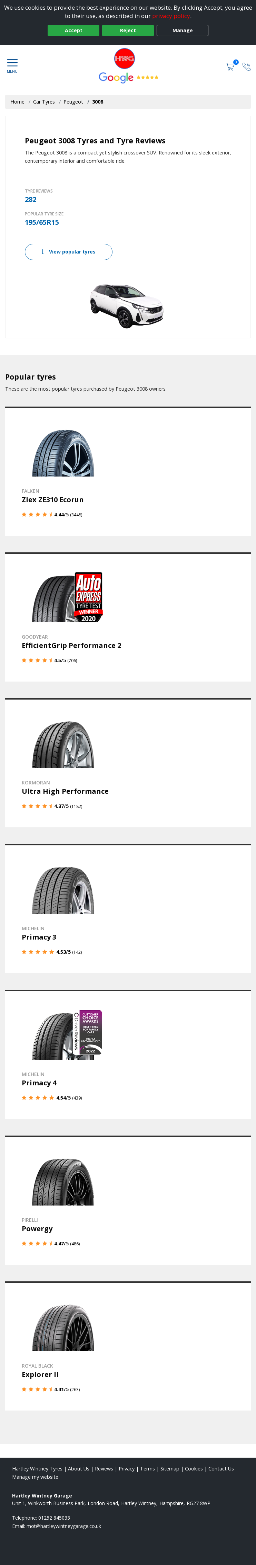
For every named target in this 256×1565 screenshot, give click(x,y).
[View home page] (128, 58)
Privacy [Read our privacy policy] (127, 1468)
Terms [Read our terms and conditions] (147, 1468)
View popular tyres (69, 251)
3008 (97, 101)
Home (17, 101)
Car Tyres (44, 101)
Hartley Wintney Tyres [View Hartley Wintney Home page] (37, 1468)
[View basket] (231, 66)
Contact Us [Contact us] (221, 1468)
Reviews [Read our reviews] (104, 1468)
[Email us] (64, 1526)
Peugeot (73, 101)
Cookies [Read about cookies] (194, 1468)
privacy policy (171, 16)
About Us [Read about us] (78, 1468)
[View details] (128, 471)
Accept (73, 30)
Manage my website (35, 1477)
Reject (128, 30)
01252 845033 (54, 1517)
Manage (183, 30)
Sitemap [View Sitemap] (169, 1468)
